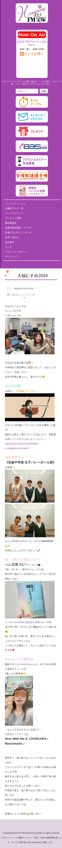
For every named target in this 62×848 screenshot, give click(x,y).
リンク (8, 247)
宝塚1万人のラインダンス (18, 232)
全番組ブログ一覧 (14, 208)
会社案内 (9, 242)
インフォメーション (15, 203)
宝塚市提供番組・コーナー (19, 227)
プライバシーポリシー (16, 251)
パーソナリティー (14, 213)
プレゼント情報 (13, 218)
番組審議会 (11, 223)
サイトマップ (12, 256)
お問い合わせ (12, 237)
